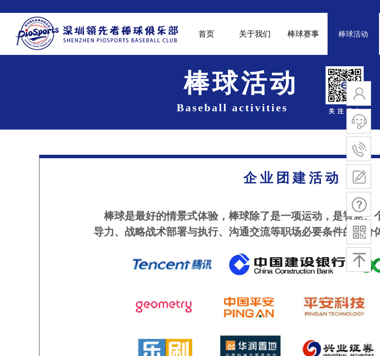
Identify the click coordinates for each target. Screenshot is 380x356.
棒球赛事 (303, 34)
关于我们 (255, 34)
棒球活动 (353, 34)
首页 (206, 34)
